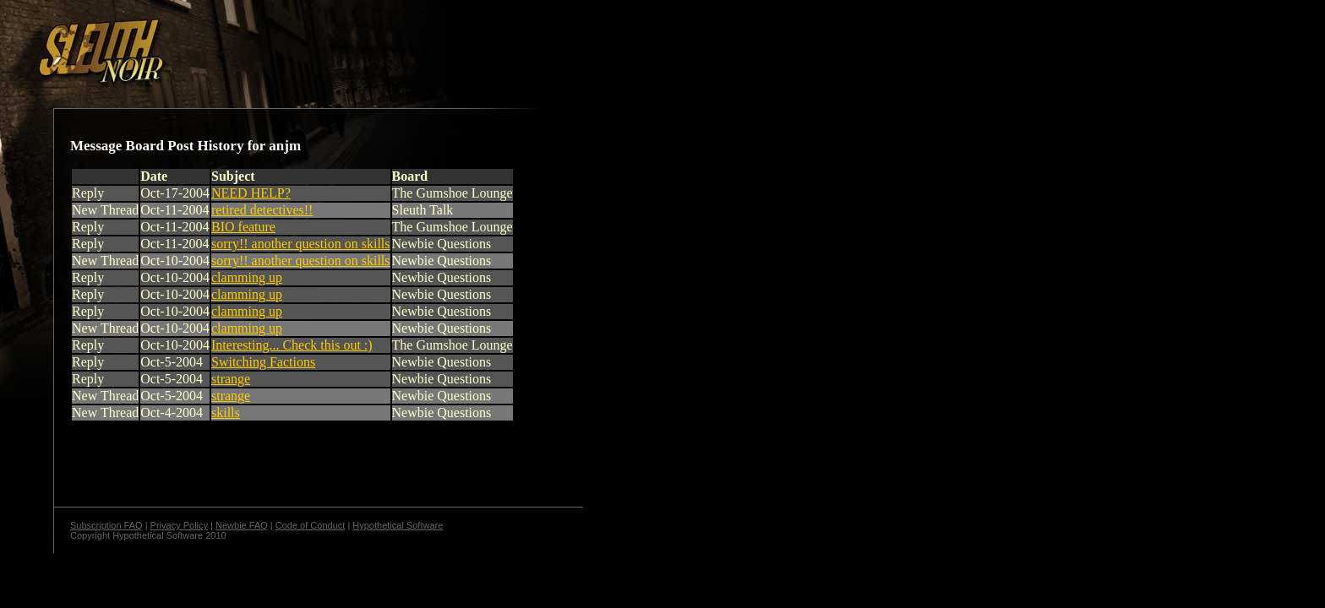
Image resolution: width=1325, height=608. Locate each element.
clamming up (246, 277)
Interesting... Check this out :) (292, 345)
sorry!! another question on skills (300, 243)
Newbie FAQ (241, 525)
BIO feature (243, 227)
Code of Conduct (310, 525)
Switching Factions (263, 362)
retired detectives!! (262, 210)
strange (230, 379)
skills (225, 412)
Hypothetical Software (397, 525)
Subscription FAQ (106, 525)
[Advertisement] (293, 44)
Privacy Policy (179, 525)
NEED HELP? (251, 193)
